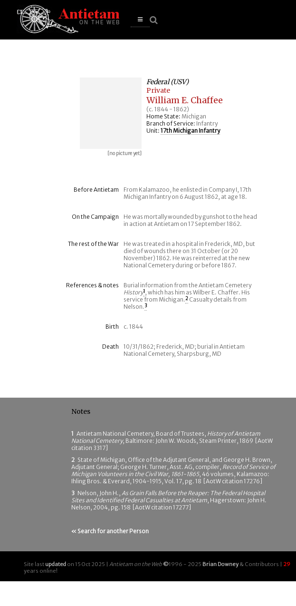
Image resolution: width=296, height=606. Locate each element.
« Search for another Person (110, 531)
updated (55, 564)
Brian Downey (220, 564)
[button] (140, 19)
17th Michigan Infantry (190, 130)
